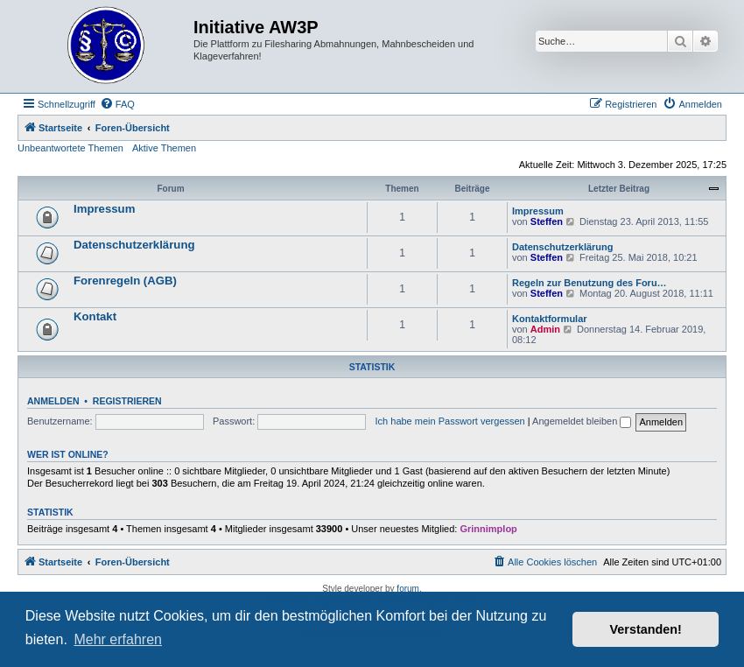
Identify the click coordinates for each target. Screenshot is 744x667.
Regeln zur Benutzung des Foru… (589, 282)
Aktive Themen (164, 148)
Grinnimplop (488, 528)
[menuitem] (117, 104)
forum (408, 588)
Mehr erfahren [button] (118, 639)
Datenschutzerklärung (134, 244)
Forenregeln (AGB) (125, 280)
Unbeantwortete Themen (70, 148)
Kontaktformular (549, 318)
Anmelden (53, 401)
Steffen (546, 221)
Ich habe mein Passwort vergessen (450, 421)
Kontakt (95, 316)
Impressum (104, 208)
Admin (545, 329)
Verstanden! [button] (646, 629)
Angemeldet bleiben (581, 421)
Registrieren (127, 401)
